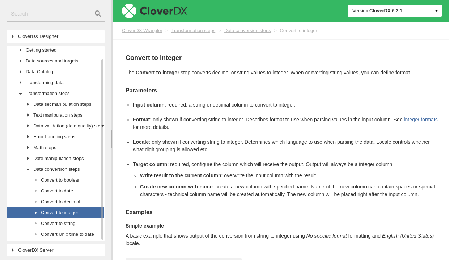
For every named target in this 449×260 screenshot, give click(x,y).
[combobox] (56, 14)
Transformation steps (193, 30)
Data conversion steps (247, 30)
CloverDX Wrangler (142, 30)
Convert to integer (298, 30)
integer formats (420, 119)
